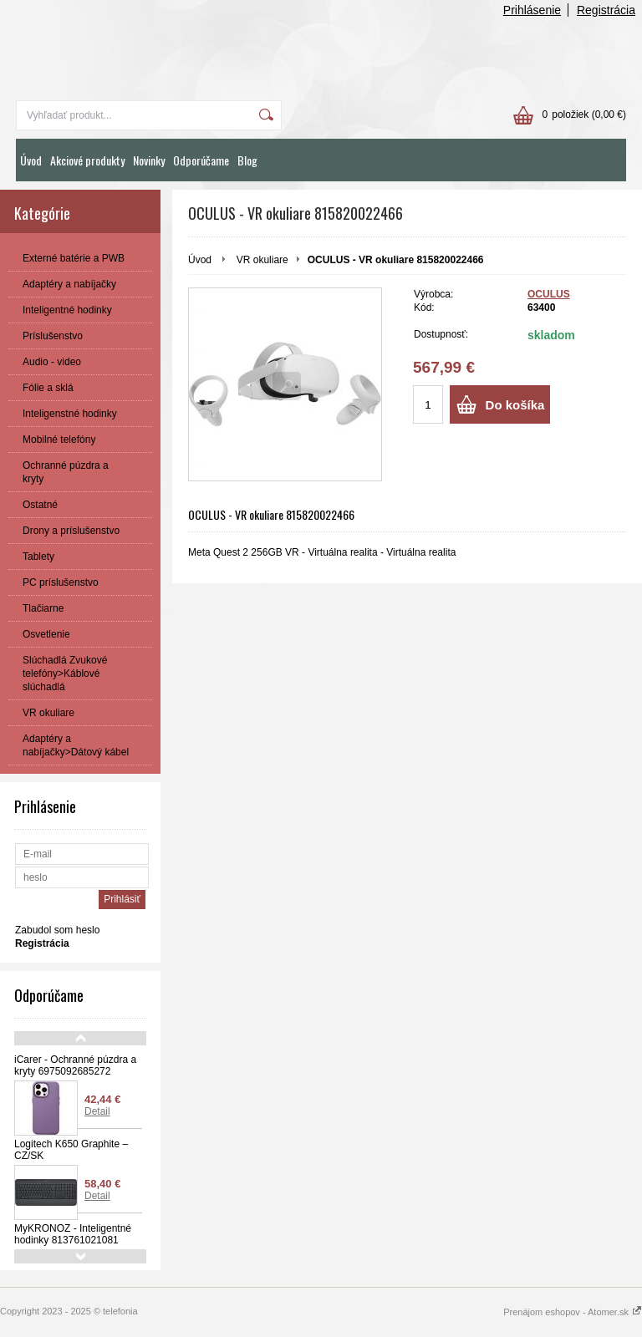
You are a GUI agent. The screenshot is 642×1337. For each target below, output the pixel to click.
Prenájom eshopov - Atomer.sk (572, 1312)
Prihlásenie (532, 10)
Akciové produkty (87, 160)
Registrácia (606, 10)
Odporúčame (201, 160)
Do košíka (515, 405)
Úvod (31, 160)
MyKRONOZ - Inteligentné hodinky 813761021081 (72, 1234)
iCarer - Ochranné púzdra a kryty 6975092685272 (75, 1065)
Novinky (149, 160)
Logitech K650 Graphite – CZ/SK (71, 1150)
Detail (97, 1111)
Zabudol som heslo (57, 930)
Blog (247, 160)
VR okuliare (262, 260)
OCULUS (548, 294)
